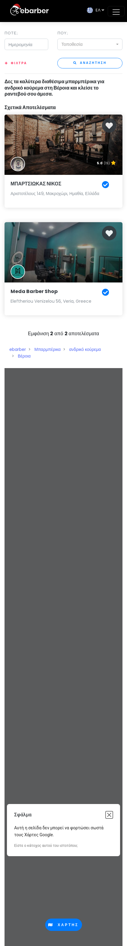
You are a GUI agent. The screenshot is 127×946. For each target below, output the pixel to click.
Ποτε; (11, 33)
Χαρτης (63, 924)
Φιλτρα (19, 63)
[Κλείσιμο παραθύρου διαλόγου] (109, 814)
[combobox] (89, 44)
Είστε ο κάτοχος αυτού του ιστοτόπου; (46, 846)
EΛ (93, 10)
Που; (62, 33)
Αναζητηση (90, 63)
